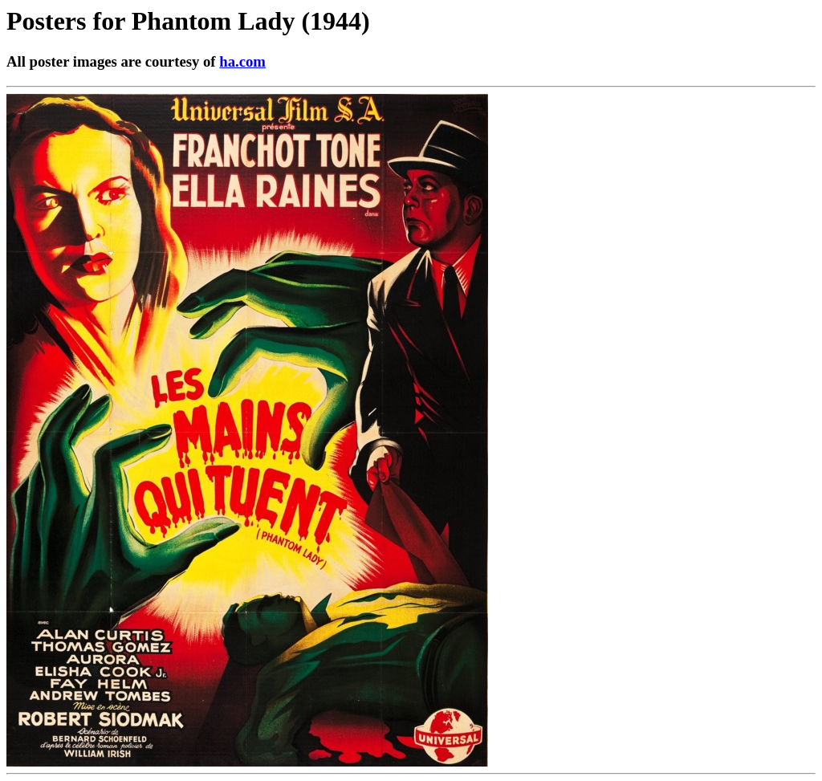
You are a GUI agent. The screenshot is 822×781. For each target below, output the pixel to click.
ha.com (242, 61)
